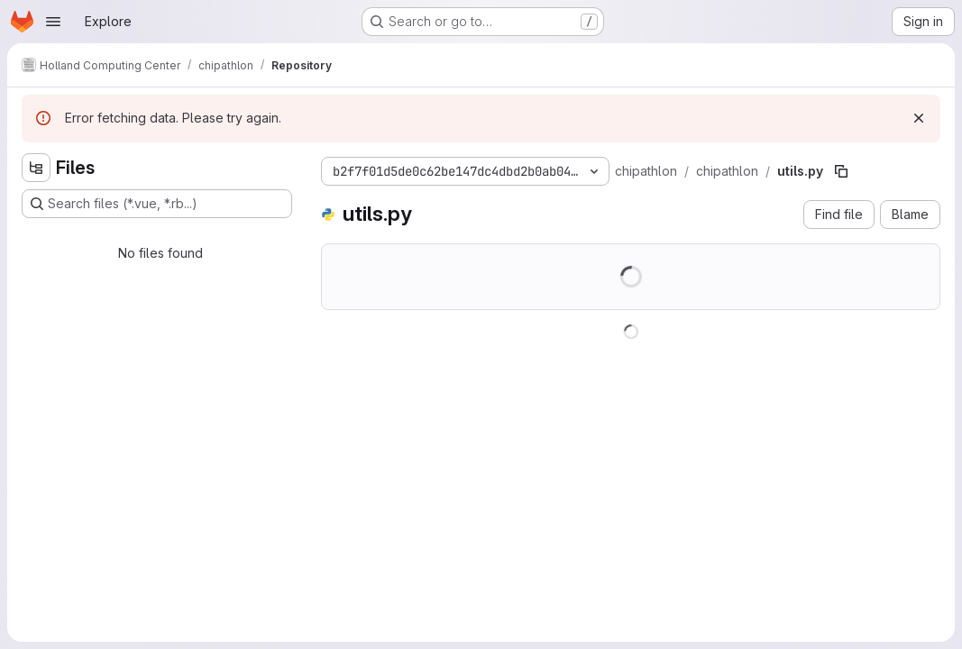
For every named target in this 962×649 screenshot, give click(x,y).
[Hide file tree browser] (36, 167)
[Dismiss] (919, 118)
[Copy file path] (841, 171)
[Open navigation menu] (53, 21)
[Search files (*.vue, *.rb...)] (157, 203)
